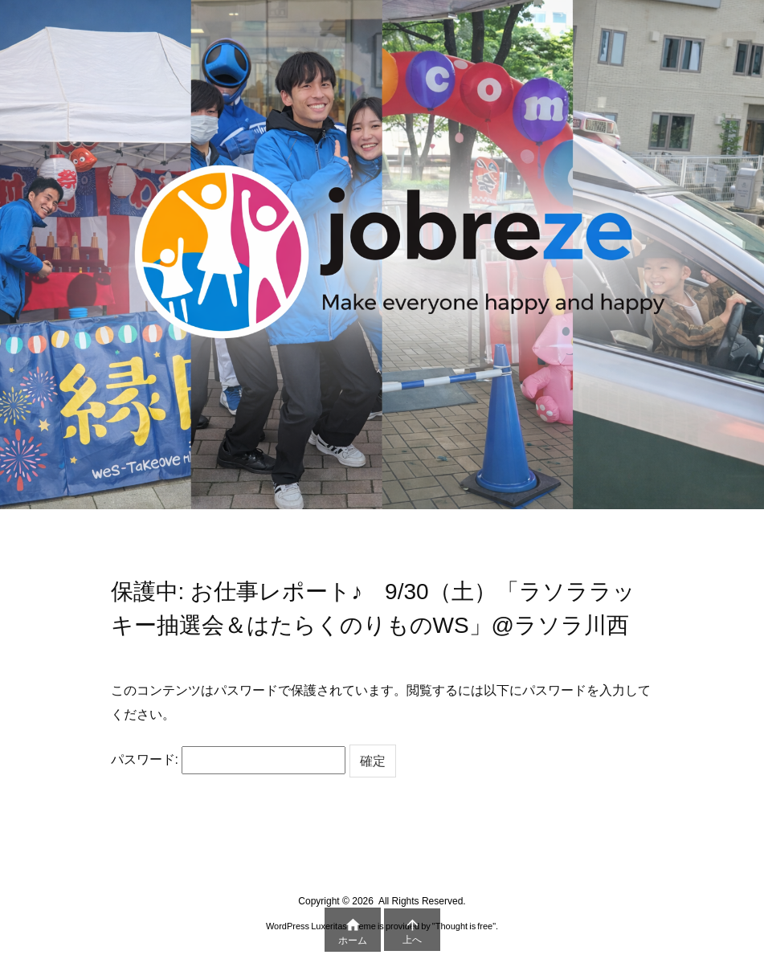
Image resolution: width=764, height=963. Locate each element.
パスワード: (228, 759)
